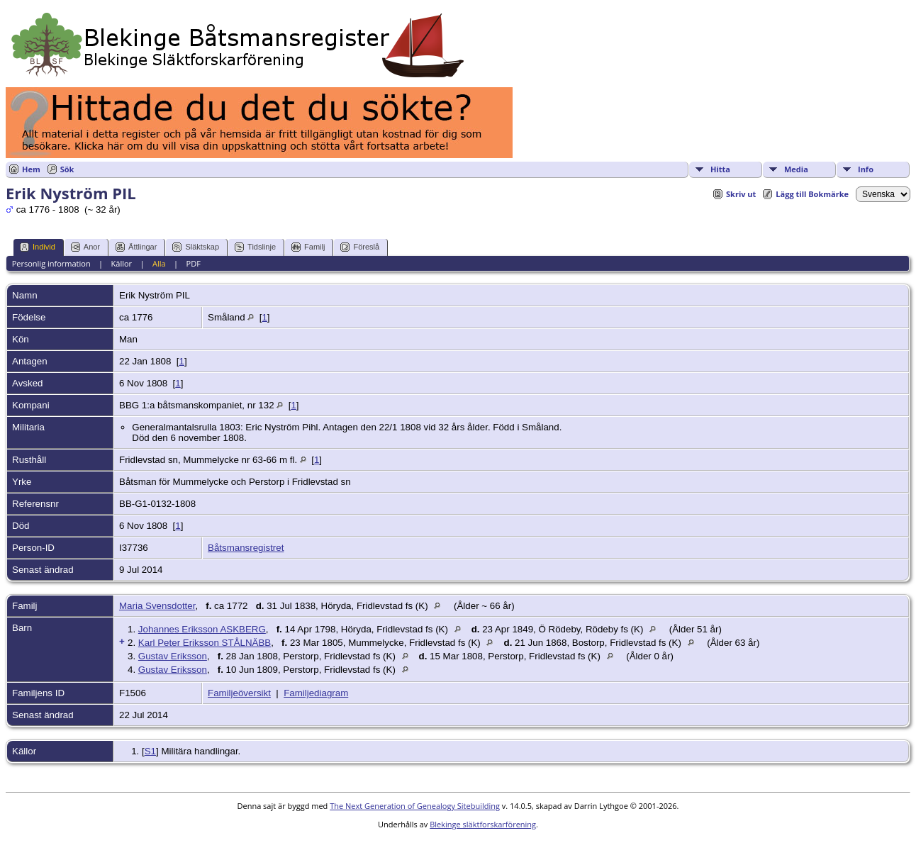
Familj (308, 247)
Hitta (720, 169)
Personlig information (51, 263)
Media (796, 169)
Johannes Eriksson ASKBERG (202, 629)
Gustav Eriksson (172, 656)
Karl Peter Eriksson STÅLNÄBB (204, 642)
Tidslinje (255, 247)
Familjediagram (316, 693)
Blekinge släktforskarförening (483, 824)
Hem (31, 169)
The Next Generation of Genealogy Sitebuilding (415, 805)
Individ (37, 247)
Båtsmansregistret (246, 547)
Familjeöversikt (239, 693)
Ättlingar (136, 247)
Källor (122, 263)
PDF (193, 263)
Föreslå (359, 247)
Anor (85, 247)
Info (865, 169)
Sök (67, 169)
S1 (150, 751)
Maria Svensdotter (157, 605)
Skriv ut (741, 194)
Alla (159, 263)
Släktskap (195, 247)
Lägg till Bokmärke (812, 194)
